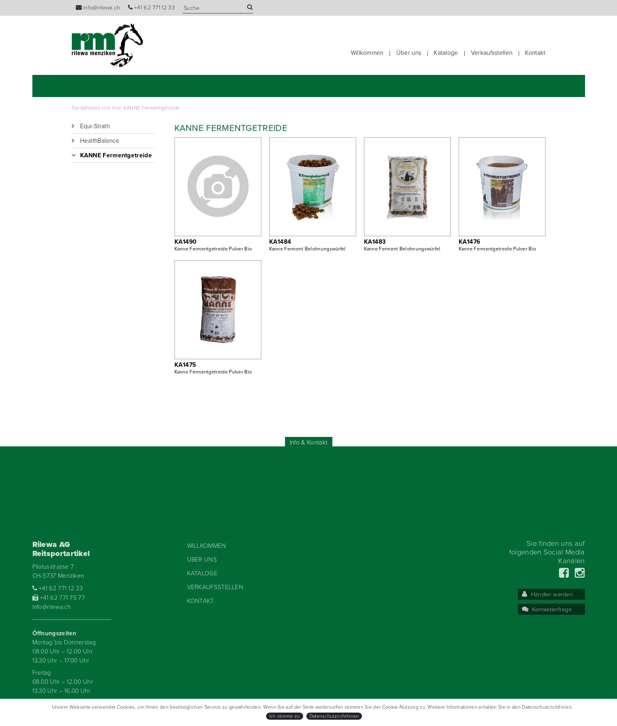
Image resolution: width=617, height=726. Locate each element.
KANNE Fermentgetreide (152, 108)
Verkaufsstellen (492, 52)
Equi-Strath (95, 126)
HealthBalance (100, 140)
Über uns (408, 52)
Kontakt (535, 52)
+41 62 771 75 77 (58, 597)
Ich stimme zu (284, 716)
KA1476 (469, 241)
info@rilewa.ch (98, 7)
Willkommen (367, 52)
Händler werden (547, 594)
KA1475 (185, 364)
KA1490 (185, 241)
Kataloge (446, 52)
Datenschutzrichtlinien (334, 716)
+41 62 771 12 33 (151, 7)
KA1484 (280, 241)
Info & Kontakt (308, 442)
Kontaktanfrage (547, 609)
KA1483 (375, 241)
